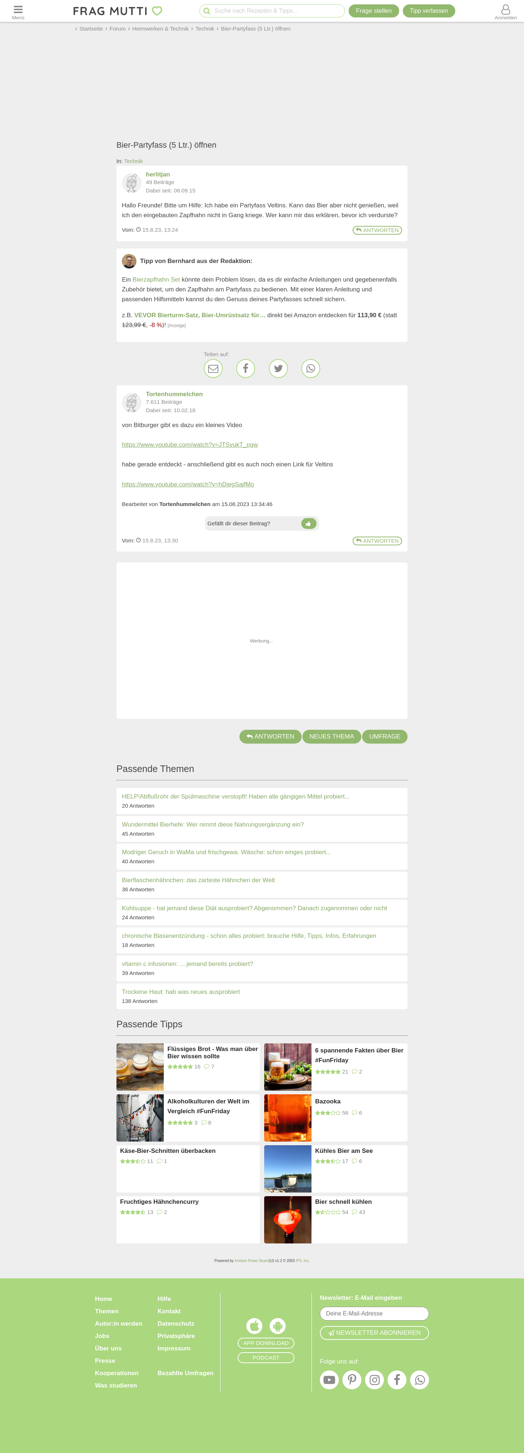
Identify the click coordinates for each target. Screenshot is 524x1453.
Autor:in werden (118, 1323)
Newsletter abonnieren (374, 1332)
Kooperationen (117, 1373)
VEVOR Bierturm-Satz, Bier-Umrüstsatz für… (200, 315)
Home (103, 1298)
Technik (133, 161)
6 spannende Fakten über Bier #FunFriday (359, 1055)
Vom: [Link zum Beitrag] (128, 230)
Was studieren (116, 1385)
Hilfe (164, 1298)
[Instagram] (374, 1381)
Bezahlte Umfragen (186, 1373)
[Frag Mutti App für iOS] (254, 1328)
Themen (107, 1311)
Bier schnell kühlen (343, 1201)
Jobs (102, 1336)
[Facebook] (245, 368)
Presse (105, 1360)
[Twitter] (278, 368)
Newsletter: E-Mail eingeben (361, 1297)
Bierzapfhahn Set (156, 279)
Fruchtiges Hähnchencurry (159, 1201)
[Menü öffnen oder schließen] (18, 11)
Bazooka (328, 1101)
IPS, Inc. (303, 1261)
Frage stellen (374, 10)
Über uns (108, 1348)
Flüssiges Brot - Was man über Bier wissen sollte (212, 1053)
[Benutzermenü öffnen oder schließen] (506, 11)
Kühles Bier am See (344, 1150)
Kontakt (169, 1311)
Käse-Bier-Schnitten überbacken (168, 1150)
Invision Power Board (252, 1261)
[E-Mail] (213, 368)
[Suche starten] (207, 11)
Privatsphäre (176, 1336)
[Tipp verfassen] (429, 10)
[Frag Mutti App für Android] (278, 1328)
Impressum (174, 1348)
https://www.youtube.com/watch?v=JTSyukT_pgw (190, 444)
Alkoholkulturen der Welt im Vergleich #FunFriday (208, 1106)
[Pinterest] (351, 1381)
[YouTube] (329, 1381)
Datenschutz (176, 1323)
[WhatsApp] (310, 368)
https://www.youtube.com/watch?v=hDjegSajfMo (188, 484)
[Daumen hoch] (309, 523)
